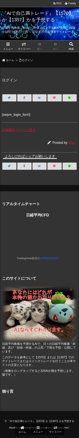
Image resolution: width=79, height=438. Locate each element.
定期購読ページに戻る (19, 130)
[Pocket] (54, 97)
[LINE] (70, 97)
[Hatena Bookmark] (39, 97)
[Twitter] (9, 97)
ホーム (10, 60)
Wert (71, 142)
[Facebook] (24, 97)
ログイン (27, 60)
